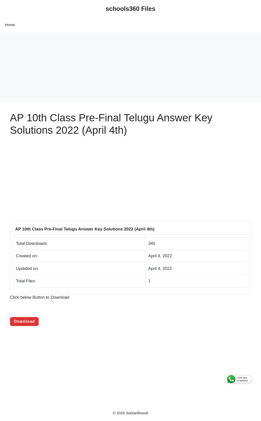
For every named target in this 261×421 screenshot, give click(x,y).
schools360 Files (130, 8)
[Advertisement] (130, 67)
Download (24, 321)
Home (10, 25)
